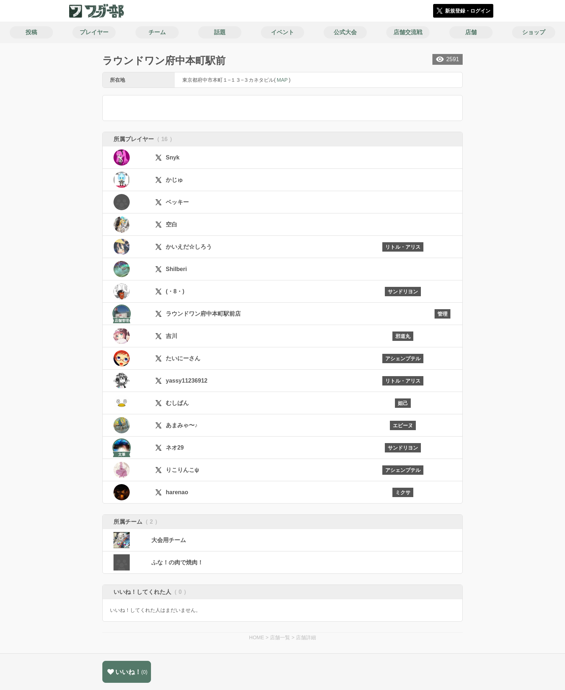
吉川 (171, 336)
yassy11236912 (187, 381)
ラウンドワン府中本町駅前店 (203, 314)
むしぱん (177, 403)
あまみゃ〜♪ (181, 425)
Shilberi (176, 269)
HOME (256, 637)
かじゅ (174, 180)
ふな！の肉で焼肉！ (177, 562)
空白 (171, 224)
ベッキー (177, 202)
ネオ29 (175, 448)
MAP (282, 80)
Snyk (172, 157)
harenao (177, 492)
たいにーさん (183, 358)
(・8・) (175, 291)
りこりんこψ (182, 470)
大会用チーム (168, 540)
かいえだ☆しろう (189, 247)
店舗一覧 (280, 637)
